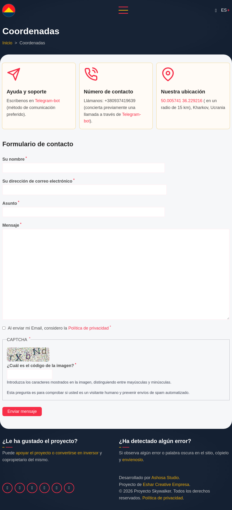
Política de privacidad (88, 328)
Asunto (9, 203)
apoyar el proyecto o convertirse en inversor (57, 453)
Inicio (7, 43)
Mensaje (10, 225)
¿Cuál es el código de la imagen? (40, 365)
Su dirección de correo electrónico (37, 181)
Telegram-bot (47, 100)
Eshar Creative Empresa (166, 484)
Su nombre (13, 159)
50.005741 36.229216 (181, 100)
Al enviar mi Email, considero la (58, 328)
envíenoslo (132, 459)
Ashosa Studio (165, 477)
